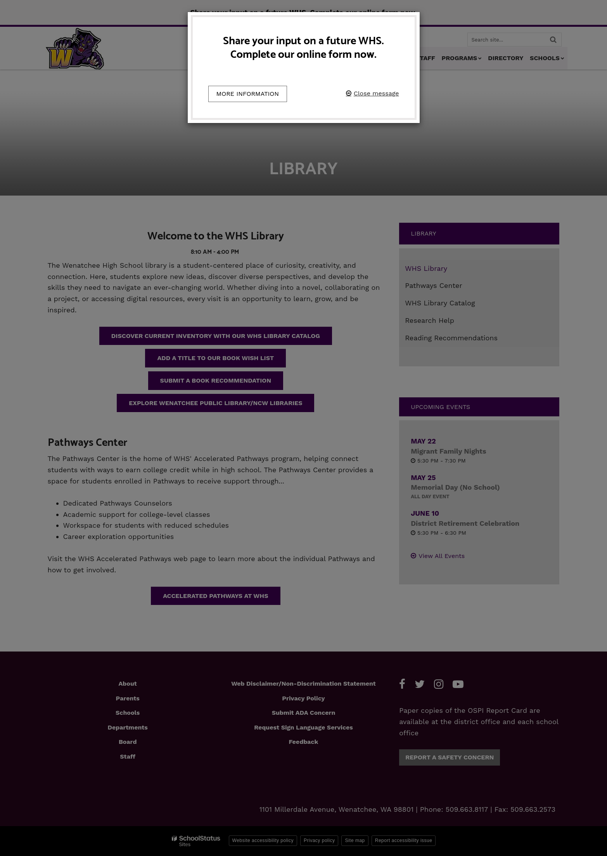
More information (247, 93)
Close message (376, 93)
